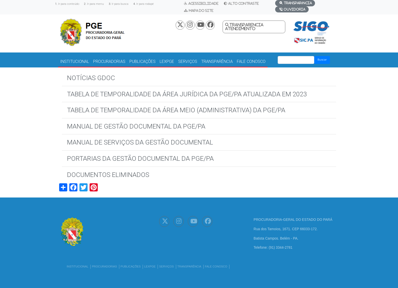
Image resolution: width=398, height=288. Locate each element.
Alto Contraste (243, 3)
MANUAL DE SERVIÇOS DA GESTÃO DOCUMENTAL (140, 142)
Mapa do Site (201, 10)
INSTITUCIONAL (74, 61)
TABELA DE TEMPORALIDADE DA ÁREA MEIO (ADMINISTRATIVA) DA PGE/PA (176, 110)
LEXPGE (167, 61)
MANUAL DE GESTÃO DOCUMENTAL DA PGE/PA (136, 126)
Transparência (298, 3)
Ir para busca (120, 4)
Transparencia (246, 25)
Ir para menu (95, 4)
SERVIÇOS (187, 61)
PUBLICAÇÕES (142, 61)
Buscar (322, 59)
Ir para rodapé (145, 4)
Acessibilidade (203, 3)
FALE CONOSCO (251, 61)
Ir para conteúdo (68, 4)
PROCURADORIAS (109, 61)
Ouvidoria (294, 9)
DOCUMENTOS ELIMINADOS (108, 174)
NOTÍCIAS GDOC (91, 78)
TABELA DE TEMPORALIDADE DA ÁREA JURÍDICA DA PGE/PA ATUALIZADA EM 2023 (187, 94)
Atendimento (240, 28)
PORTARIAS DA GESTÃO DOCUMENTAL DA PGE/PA (140, 158)
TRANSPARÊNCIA (217, 61)
